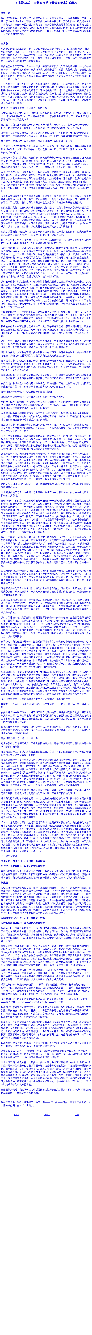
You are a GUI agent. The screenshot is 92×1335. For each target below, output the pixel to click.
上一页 (16, 1115)
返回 (77, 1115)
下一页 (47, 1115)
